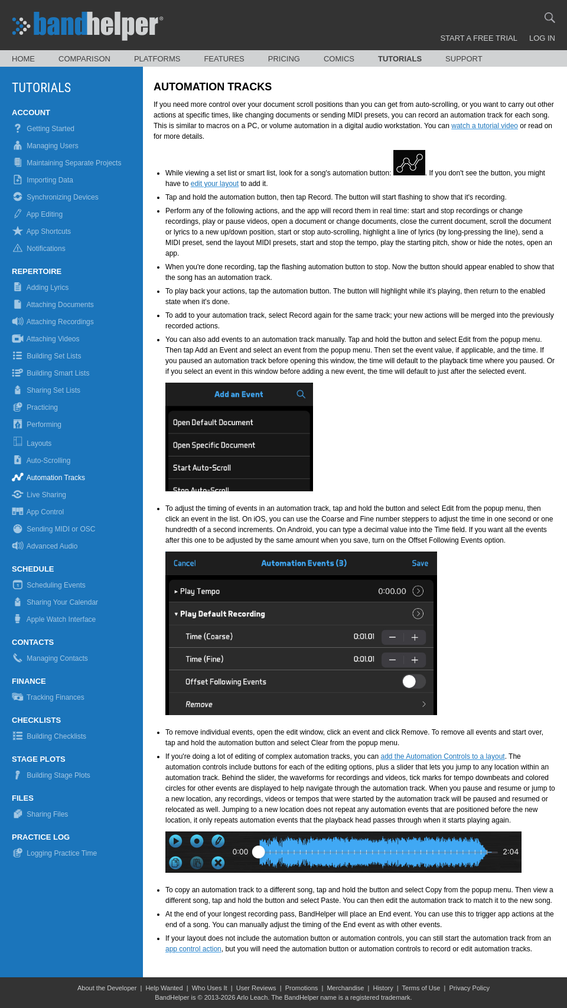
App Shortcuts (41, 231)
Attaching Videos (46, 339)
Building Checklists (49, 736)
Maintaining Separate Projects (66, 163)
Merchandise (345, 987)
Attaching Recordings (53, 322)
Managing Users (45, 146)
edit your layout (215, 184)
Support (464, 58)
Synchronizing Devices (55, 197)
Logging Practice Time (54, 853)
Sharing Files (40, 814)
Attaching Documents (53, 305)
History (383, 987)
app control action (193, 949)
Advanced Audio (44, 546)
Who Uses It (209, 987)
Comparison (84, 58)
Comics (339, 58)
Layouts (32, 443)
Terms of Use (421, 987)
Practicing (35, 407)
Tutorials (400, 58)
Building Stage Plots (51, 775)
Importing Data (42, 180)
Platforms (157, 58)
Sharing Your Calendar (55, 602)
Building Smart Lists (50, 373)
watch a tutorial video (484, 126)
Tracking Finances (48, 697)
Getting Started (43, 129)
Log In (542, 38)
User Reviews (256, 987)
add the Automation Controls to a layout (443, 756)
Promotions (301, 987)
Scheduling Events (49, 585)
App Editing (37, 214)
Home (23, 58)
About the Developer (106, 987)
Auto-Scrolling (41, 460)
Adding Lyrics (40, 287)
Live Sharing (39, 495)
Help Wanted (164, 987)
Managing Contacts (50, 658)
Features (224, 58)
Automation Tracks (48, 478)
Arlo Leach (252, 997)
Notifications (39, 248)
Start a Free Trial (478, 38)
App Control (38, 512)
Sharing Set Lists (46, 390)
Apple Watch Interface (54, 619)
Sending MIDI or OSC (53, 529)
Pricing (284, 58)
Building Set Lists (46, 356)
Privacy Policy (469, 987)
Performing (36, 424)
